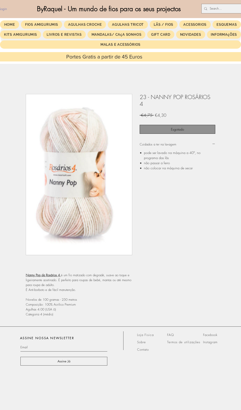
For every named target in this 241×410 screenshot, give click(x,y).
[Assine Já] (63, 361)
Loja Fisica (145, 335)
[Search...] (224, 8)
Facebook (210, 335)
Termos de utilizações (183, 342)
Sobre (141, 342)
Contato (143, 349)
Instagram (210, 342)
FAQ (170, 335)
